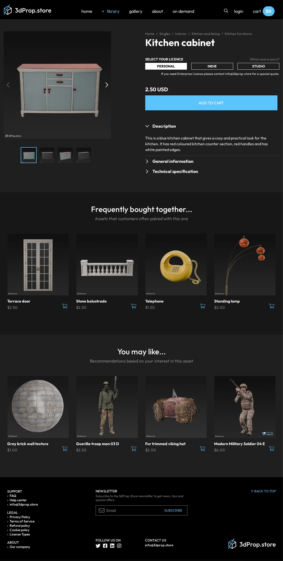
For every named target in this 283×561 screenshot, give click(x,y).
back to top (263, 491)
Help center (18, 500)
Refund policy (20, 525)
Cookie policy (19, 530)
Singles (164, 34)
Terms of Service (22, 521)
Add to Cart (211, 102)
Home (149, 34)
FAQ (13, 496)
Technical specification (175, 171)
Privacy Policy (20, 517)
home (86, 11)
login (238, 11)
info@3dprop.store (24, 504)
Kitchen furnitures (238, 34)
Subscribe (173, 510)
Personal (166, 66)
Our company (20, 547)
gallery (135, 11)
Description (164, 126)
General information (172, 161)
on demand (183, 11)
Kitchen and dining (206, 34)
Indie (212, 66)
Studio (258, 66)
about (157, 11)
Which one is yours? (264, 59)
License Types (20, 534)
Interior (181, 34)
